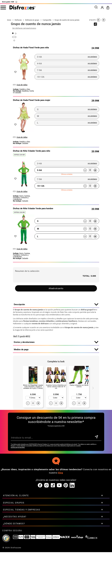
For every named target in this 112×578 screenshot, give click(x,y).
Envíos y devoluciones (56, 408)
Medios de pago (56, 415)
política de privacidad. (18, 513)
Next (92, 453)
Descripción (56, 370)
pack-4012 (21, 402)
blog (60, 538)
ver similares (92, 122)
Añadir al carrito (56, 353)
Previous (20, 453)
